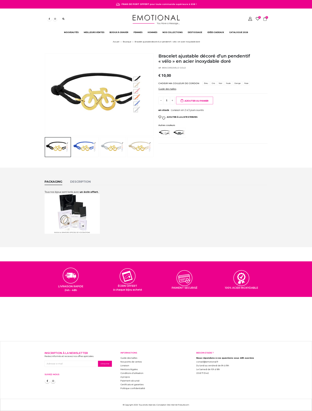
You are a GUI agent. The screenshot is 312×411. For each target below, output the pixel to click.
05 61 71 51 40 (202, 373)
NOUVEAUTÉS (71, 32)
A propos (125, 377)
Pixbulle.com (183, 405)
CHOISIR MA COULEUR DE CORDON (178, 83)
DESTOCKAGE (195, 32)
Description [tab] (80, 181)
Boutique (127, 41)
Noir (220, 83)
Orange (237, 83)
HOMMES (152, 32)
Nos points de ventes (131, 362)
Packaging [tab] (53, 181)
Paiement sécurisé (130, 381)
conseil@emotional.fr (207, 362)
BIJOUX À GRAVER (119, 32)
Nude (228, 83)
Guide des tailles (167, 89)
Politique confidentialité (132, 388)
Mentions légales (129, 369)
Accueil (116, 41)
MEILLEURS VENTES (94, 32)
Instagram (53, 381)
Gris (213, 83)
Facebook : (47, 381)
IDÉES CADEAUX (215, 32)
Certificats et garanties (132, 384)
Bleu (206, 83)
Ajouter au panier (196, 100)
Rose (246, 83)
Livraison (124, 365)
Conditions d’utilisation (131, 373)
